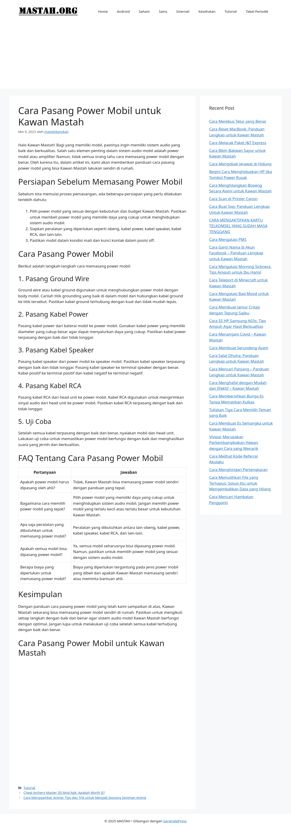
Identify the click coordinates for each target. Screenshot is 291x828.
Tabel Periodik (257, 11)
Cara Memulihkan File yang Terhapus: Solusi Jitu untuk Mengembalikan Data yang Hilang (240, 483)
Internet (183, 11)
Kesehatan (206, 11)
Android (123, 11)
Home (103, 11)
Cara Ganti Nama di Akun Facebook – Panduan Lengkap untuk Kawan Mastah (236, 253)
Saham (144, 11)
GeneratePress (175, 821)
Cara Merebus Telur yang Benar (237, 121)
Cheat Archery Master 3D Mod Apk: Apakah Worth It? (64, 792)
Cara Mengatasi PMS (227, 239)
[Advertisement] (145, 57)
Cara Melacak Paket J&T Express (237, 142)
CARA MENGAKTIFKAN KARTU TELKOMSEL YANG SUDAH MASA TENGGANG (238, 225)
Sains (163, 11)
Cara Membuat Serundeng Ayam (238, 347)
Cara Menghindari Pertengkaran (238, 469)
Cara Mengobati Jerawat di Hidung (240, 163)
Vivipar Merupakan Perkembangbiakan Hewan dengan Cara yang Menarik (233, 442)
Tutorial (231, 11)
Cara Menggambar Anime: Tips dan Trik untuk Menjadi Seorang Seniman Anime (84, 797)
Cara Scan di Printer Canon (233, 198)
